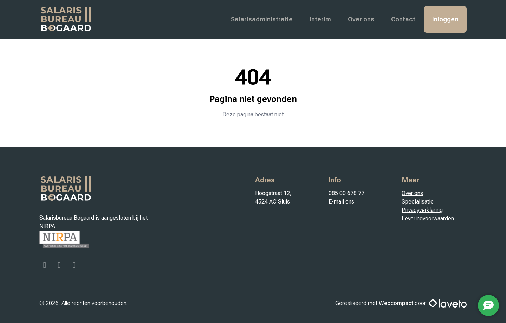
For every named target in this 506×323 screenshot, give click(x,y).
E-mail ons (341, 201)
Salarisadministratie (262, 19)
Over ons (361, 19)
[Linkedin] (74, 266)
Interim (320, 19)
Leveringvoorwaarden (428, 218)
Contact (403, 19)
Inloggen (445, 19)
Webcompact (396, 303)
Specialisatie (418, 201)
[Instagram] (60, 266)
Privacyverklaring (422, 210)
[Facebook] (45, 266)
